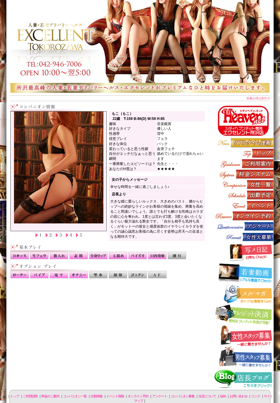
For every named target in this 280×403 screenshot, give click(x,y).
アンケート (243, 226)
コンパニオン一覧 (243, 184)
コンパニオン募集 (243, 236)
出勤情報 (243, 195)
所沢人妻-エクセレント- (140, 46)
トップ (14, 396)
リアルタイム (243, 143)
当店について (207, 396)
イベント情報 (243, 205)
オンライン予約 (243, 216)
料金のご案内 (243, 174)
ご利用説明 (243, 163)
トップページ (243, 153)
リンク (255, 396)
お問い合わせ (238, 396)
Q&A (223, 396)
